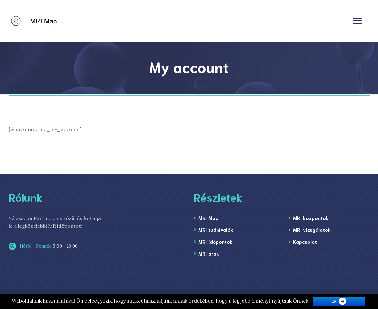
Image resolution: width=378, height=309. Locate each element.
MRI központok (311, 217)
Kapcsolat (305, 241)
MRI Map (208, 217)
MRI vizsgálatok (312, 229)
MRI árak (208, 253)
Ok (333, 301)
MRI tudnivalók (215, 229)
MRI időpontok (215, 241)
